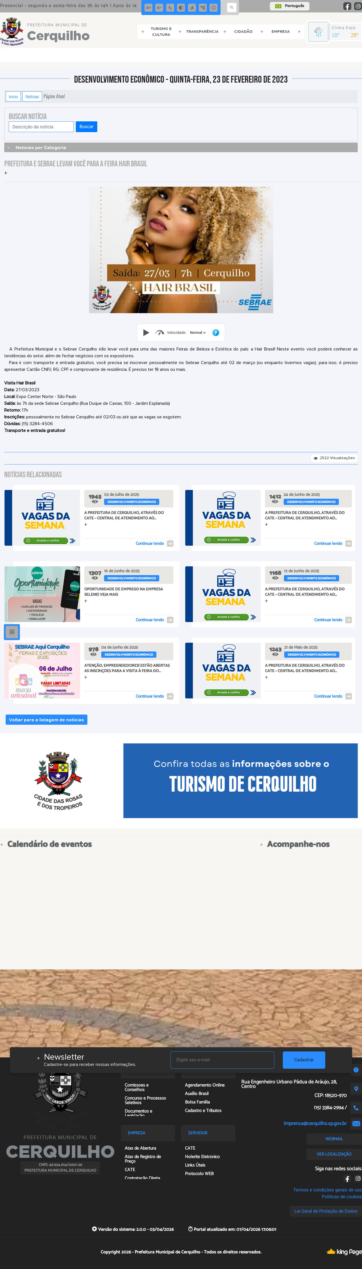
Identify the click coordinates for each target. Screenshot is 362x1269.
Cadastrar (304, 1059)
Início (13, 96)
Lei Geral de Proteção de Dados (325, 1211)
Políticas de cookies (342, 1196)
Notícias (32, 96)
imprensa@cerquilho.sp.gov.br (315, 1123)
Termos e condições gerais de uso (327, 1190)
